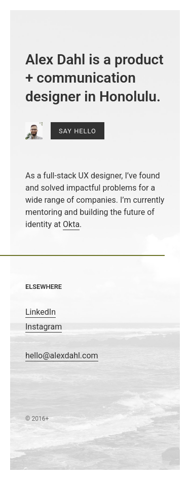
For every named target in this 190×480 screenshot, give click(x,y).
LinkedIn (40, 312)
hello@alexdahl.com (61, 355)
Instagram (43, 326)
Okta (71, 224)
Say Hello (77, 131)
